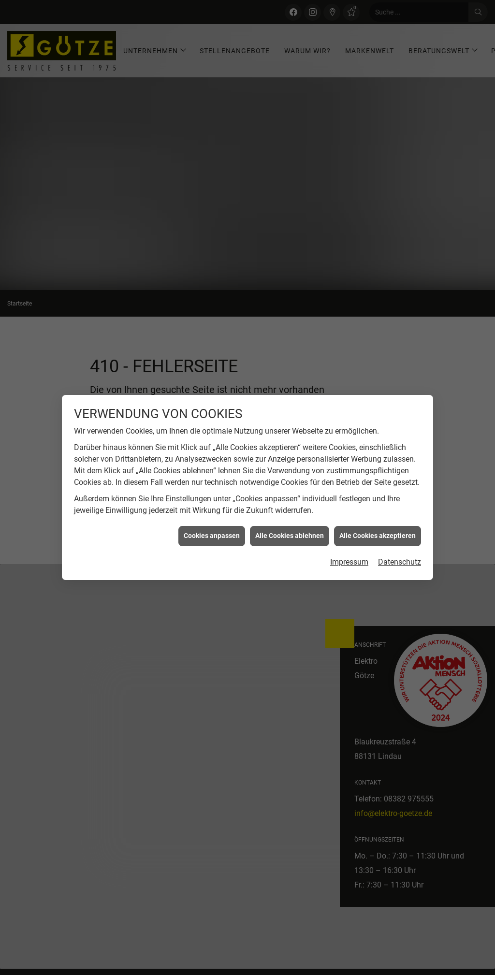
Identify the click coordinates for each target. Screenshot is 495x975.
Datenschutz (399, 444)
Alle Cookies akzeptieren (377, 418)
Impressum (349, 444)
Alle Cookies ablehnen (289, 418)
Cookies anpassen (212, 418)
